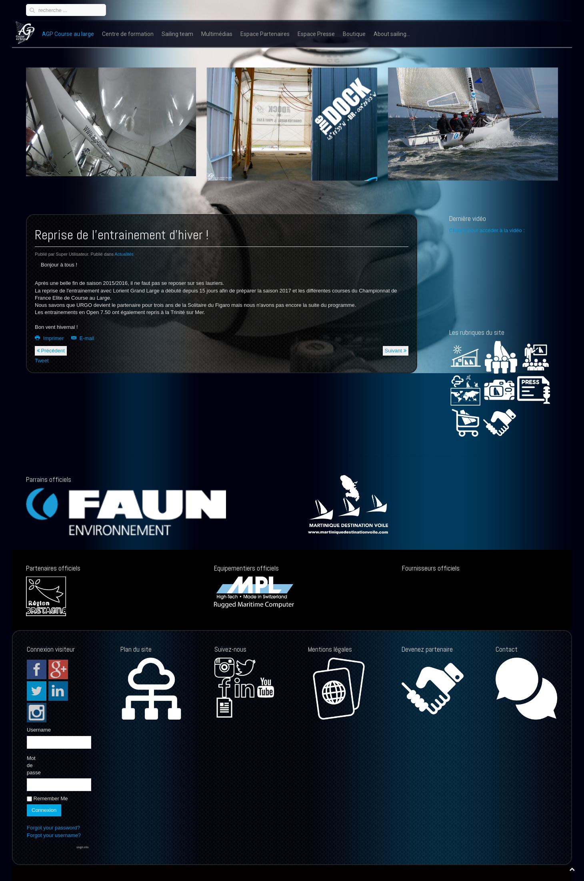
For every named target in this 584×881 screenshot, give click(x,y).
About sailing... (392, 34)
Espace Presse (316, 34)
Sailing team (177, 34)
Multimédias (216, 34)
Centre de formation (128, 34)
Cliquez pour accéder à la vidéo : (487, 230)
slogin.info (82, 847)
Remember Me (47, 798)
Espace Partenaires (265, 34)
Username (33, 730)
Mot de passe (33, 765)
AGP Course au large (68, 34)
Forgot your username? (54, 835)
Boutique (354, 34)
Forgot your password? (53, 828)
